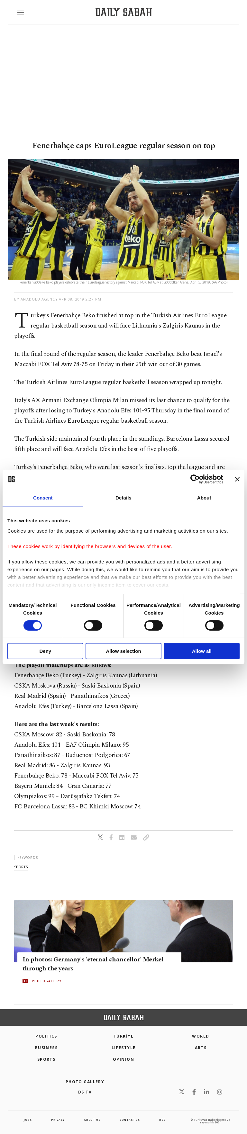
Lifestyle (124, 1047)
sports (21, 866)
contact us (130, 1119)
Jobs (28, 1119)
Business (46, 1047)
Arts (201, 1047)
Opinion (123, 1059)
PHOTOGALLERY (46, 981)
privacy (58, 1119)
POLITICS (46, 1036)
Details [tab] (123, 497)
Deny (45, 651)
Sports (46, 1059)
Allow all (202, 651)
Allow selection (123, 651)
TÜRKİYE (123, 1036)
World (200, 1036)
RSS (162, 1119)
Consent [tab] (43, 497)
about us (92, 1119)
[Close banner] (237, 479)
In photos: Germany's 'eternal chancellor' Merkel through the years (93, 964)
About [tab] (204, 497)
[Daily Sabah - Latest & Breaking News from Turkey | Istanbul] (124, 12)
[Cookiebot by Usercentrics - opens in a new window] (195, 479)
